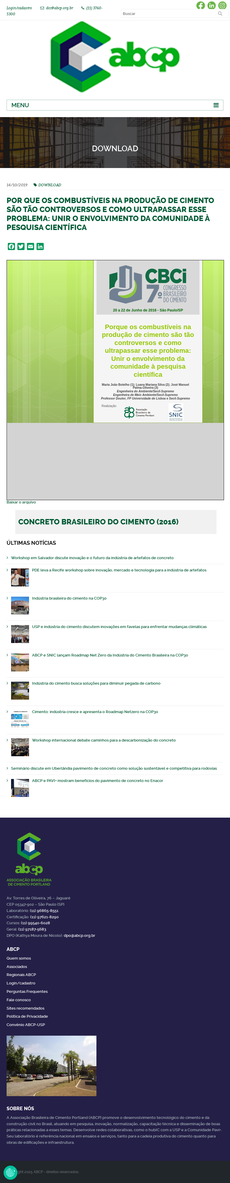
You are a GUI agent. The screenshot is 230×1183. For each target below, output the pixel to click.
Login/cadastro (19, 7)
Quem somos (19, 958)
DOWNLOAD (49, 184)
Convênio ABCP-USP (26, 1024)
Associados (17, 966)
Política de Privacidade (27, 1016)
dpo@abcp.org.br (79, 935)
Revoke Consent (10, 1172)
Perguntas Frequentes (27, 991)
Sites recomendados (25, 1008)
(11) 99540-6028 (35, 923)
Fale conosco (19, 1000)
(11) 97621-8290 (44, 917)
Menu (20, 105)
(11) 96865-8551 (44, 910)
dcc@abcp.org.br (59, 7)
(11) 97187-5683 (32, 929)
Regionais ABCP (21, 974)
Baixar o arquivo (21, 502)
